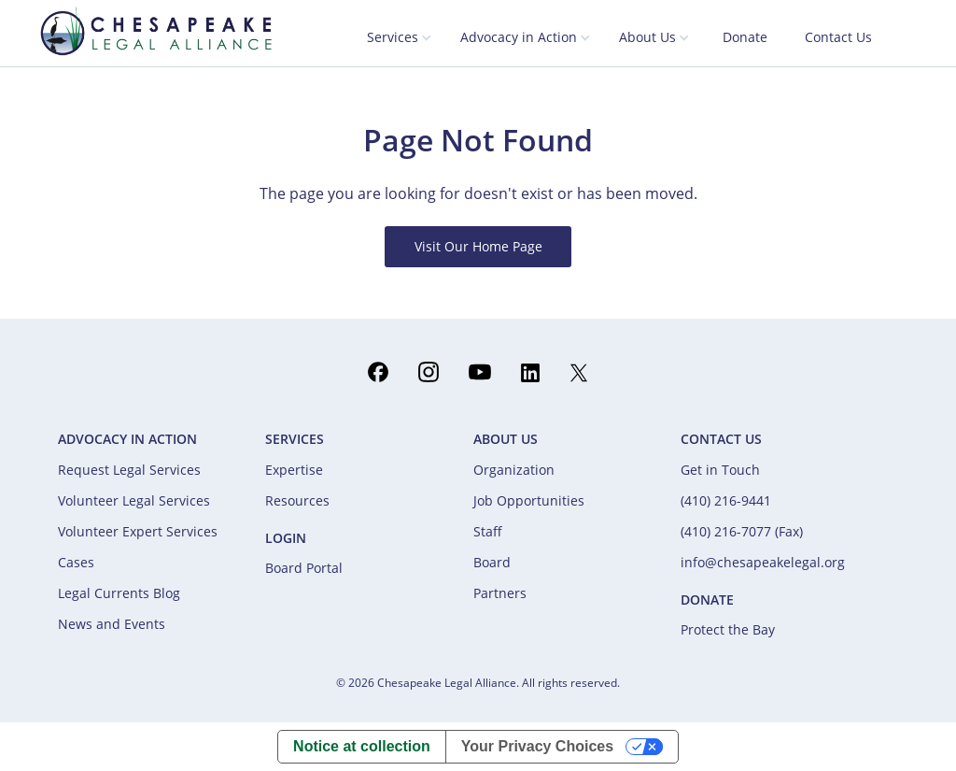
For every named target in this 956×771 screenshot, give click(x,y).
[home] (156, 31)
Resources (297, 500)
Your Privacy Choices (537, 746)
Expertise (294, 469)
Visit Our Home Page (478, 246)
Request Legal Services (129, 469)
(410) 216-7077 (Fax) (742, 531)
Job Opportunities (528, 500)
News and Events (111, 624)
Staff (487, 531)
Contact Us (838, 37)
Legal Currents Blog (119, 593)
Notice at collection (361, 746)
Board (492, 562)
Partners (500, 593)
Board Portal (304, 568)
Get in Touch (720, 469)
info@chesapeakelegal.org (763, 562)
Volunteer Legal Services (134, 500)
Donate (745, 37)
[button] (399, 38)
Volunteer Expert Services (138, 531)
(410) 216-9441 (726, 500)
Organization (514, 469)
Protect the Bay (728, 629)
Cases (76, 562)
